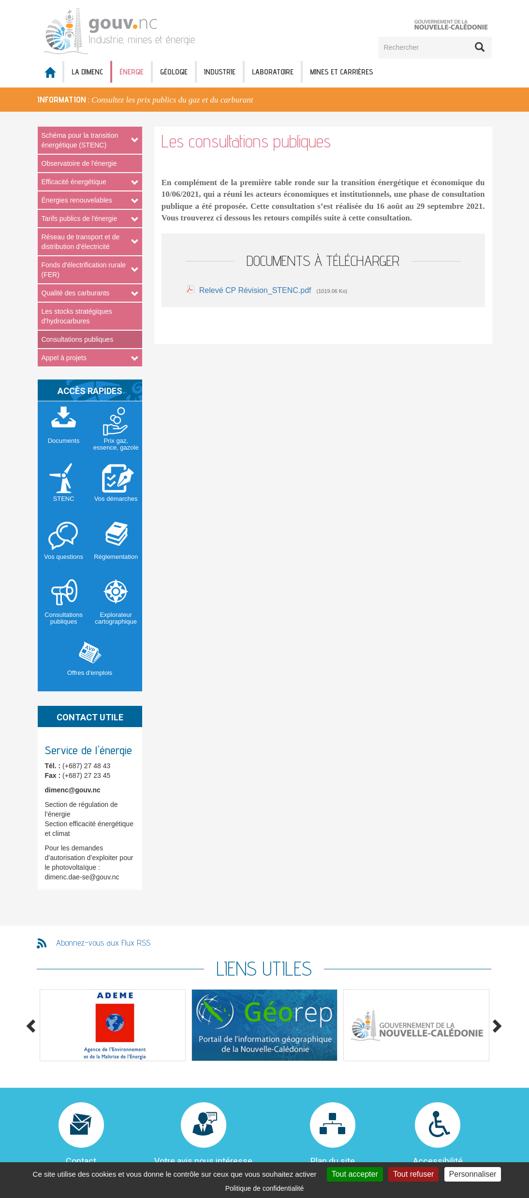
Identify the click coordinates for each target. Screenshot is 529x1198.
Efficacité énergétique (74, 182)
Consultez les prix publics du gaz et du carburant (172, 99)
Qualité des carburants (76, 293)
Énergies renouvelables (77, 200)
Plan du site (332, 1161)
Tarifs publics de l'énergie (80, 218)
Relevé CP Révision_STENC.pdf (255, 290)
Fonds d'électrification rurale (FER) (84, 269)
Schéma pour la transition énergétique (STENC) (80, 140)
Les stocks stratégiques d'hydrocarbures (77, 316)
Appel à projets (64, 358)
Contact (81, 1161)
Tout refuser (413, 1174)
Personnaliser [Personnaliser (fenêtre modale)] (473, 1174)
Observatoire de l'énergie (79, 163)
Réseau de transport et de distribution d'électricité (81, 241)
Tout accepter (355, 1174)
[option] (264, 100)
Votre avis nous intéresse (203, 1161)
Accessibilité (438, 1161)
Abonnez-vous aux (103, 942)
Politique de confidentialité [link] (264, 1188)
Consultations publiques (78, 339)
